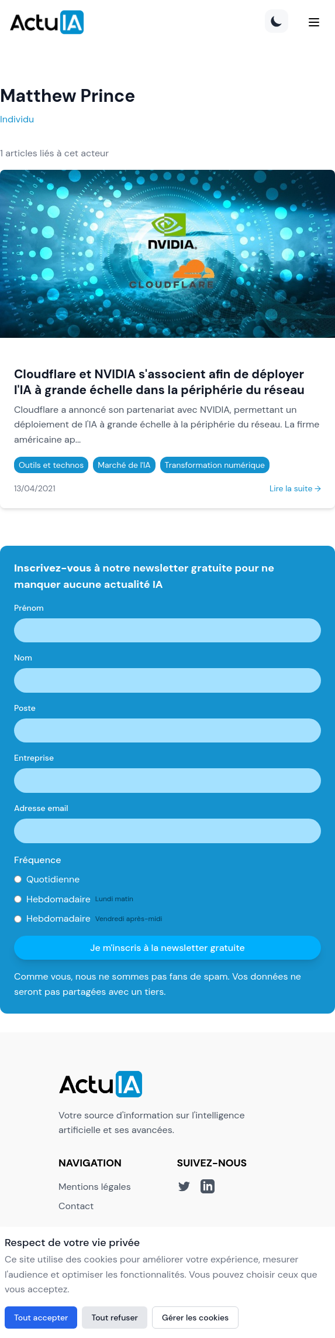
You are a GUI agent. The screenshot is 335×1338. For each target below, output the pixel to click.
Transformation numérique (215, 465)
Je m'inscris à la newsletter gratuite (167, 948)
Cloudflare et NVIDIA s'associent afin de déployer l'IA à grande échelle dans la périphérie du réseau (159, 382)
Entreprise (34, 757)
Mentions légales (94, 1186)
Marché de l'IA (124, 465)
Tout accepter (41, 1317)
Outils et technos (51, 465)
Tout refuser (114, 1317)
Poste (25, 708)
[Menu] (314, 22)
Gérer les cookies (195, 1317)
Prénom (29, 608)
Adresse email (41, 808)
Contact (76, 1206)
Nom (23, 657)
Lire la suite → (295, 488)
